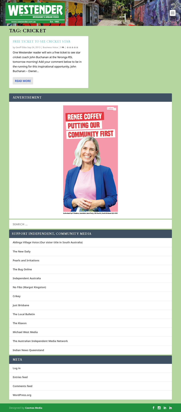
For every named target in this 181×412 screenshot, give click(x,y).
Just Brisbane (21, 305)
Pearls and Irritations (26, 260)
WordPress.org (22, 395)
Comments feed (22, 386)
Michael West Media (25, 332)
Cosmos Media (33, 407)
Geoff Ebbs (21, 47)
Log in (17, 368)
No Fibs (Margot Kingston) (29, 287)
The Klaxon (20, 323)
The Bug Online (22, 269)
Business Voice (50, 47)
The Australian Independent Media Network (40, 341)
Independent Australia (27, 278)
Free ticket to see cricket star (41, 42)
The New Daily (22, 251)
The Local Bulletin (24, 314)
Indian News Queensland (28, 350)
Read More (23, 81)
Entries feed (20, 377)
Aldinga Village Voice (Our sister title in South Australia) (48, 242)
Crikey (17, 296)
